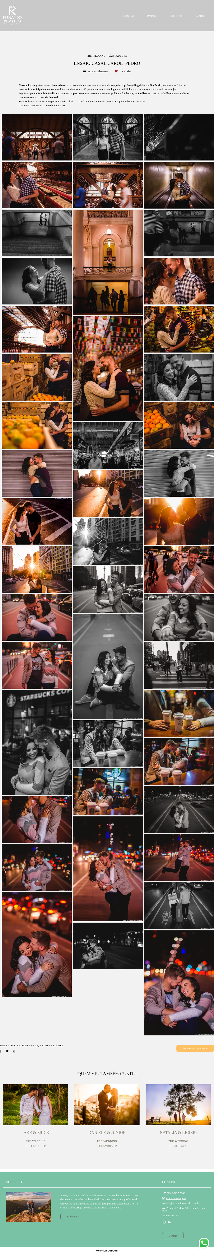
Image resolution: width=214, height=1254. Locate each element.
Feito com (107, 1250)
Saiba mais (73, 1216)
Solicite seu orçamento (195, 1048)
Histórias (128, 15)
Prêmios (152, 15)
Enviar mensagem (176, 1198)
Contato (200, 15)
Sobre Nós (176, 15)
